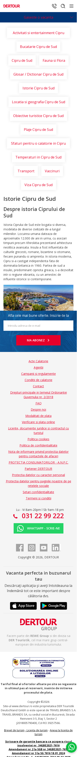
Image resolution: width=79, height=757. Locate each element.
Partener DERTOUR (38, 469)
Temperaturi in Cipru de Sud (38, 157)
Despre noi (38, 409)
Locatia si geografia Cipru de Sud (38, 102)
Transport (26, 171)
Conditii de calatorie (38, 380)
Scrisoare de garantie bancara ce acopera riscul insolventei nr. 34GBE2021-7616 (38, 743)
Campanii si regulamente (38, 374)
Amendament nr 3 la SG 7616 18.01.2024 (38, 753)
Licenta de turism (37, 730)
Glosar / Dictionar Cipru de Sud (38, 74)
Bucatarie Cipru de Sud (38, 46)
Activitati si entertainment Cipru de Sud (38, 34)
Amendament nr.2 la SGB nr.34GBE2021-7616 (38, 749)
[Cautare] (63, 6)
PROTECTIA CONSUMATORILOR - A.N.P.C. (38, 462)
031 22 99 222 (42, 515)
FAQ (38, 403)
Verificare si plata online (38, 422)
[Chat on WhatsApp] (71, 747)
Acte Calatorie (38, 361)
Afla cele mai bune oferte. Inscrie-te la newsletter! (38, 316)
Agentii (38, 367)
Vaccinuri (52, 171)
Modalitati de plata (38, 416)
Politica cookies (38, 439)
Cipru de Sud (22, 60)
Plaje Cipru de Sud (38, 129)
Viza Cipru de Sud (38, 184)
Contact (38, 386)
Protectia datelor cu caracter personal (38, 475)
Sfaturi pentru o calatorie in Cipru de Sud (38, 145)
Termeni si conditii (38, 498)
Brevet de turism (14, 730)
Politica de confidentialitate (38, 445)
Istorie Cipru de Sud (39, 88)
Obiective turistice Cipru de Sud (38, 115)
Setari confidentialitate (38, 492)
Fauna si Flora (54, 60)
